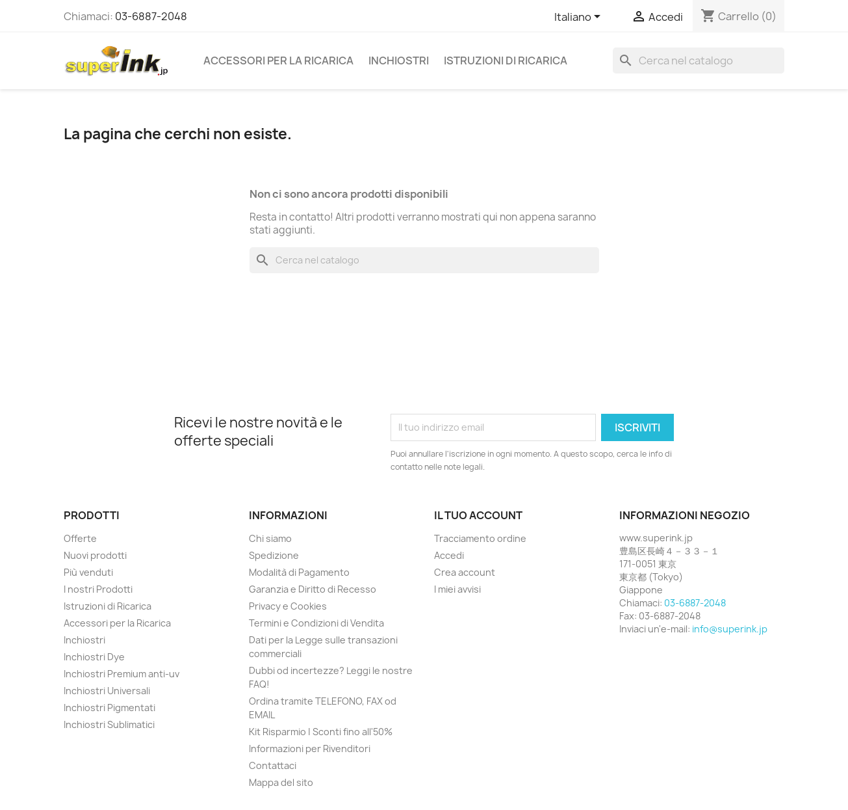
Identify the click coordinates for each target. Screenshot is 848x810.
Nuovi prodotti (95, 555)
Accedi (449, 555)
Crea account (464, 572)
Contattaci (272, 765)
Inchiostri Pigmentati (109, 707)
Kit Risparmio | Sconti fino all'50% (320, 731)
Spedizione (274, 555)
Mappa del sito (281, 782)
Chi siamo (270, 538)
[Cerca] (698, 60)
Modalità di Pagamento (299, 572)
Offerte (80, 538)
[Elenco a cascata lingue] (579, 17)
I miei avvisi (457, 589)
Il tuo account (478, 515)
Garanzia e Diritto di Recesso (312, 589)
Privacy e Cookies (288, 606)
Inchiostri (398, 60)
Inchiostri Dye (94, 657)
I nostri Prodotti (98, 589)
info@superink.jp (729, 629)
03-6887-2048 (151, 16)
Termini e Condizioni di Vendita (316, 623)
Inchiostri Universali (107, 690)
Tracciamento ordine (480, 538)
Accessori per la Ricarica (278, 60)
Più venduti (88, 572)
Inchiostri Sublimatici (109, 724)
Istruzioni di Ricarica (505, 60)
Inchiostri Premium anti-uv (121, 674)
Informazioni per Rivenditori (309, 748)
